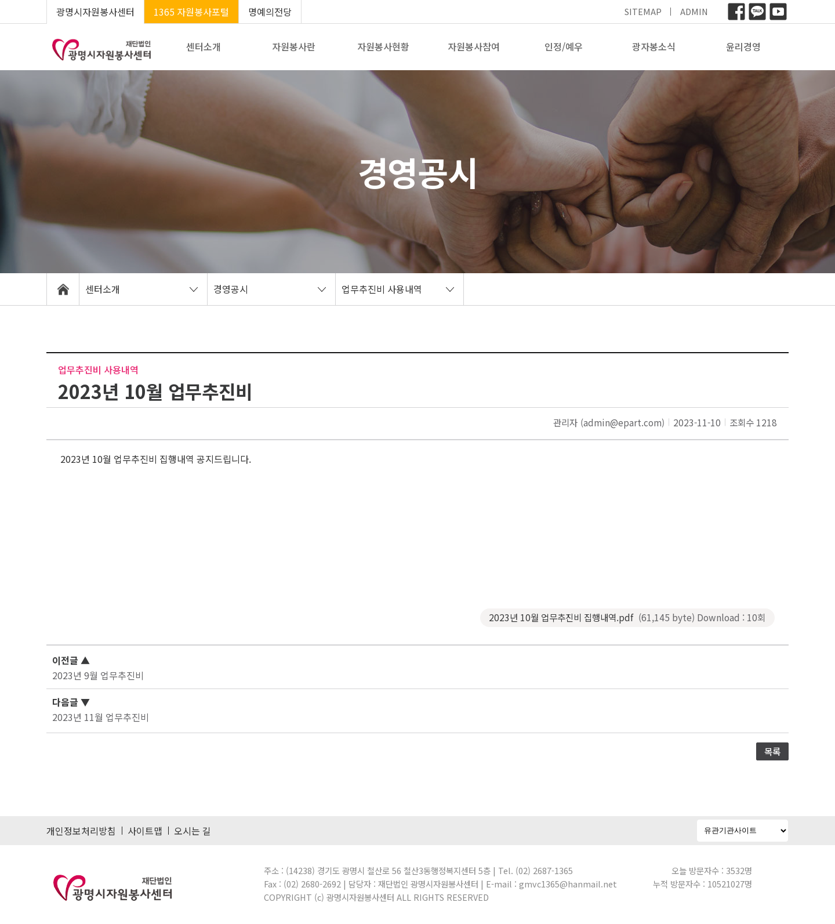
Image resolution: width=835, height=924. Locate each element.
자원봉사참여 (474, 46)
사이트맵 (145, 831)
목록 (772, 751)
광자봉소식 (654, 46)
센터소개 (203, 46)
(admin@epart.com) (622, 422)
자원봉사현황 (383, 46)
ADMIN (694, 11)
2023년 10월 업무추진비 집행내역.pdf (627, 617)
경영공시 (230, 289)
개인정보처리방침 (81, 831)
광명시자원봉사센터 (95, 12)
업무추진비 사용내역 (382, 289)
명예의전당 (270, 12)
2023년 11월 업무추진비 (100, 717)
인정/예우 (563, 46)
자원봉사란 (293, 46)
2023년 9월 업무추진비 (98, 675)
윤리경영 (743, 46)
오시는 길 (192, 831)
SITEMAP (643, 11)
